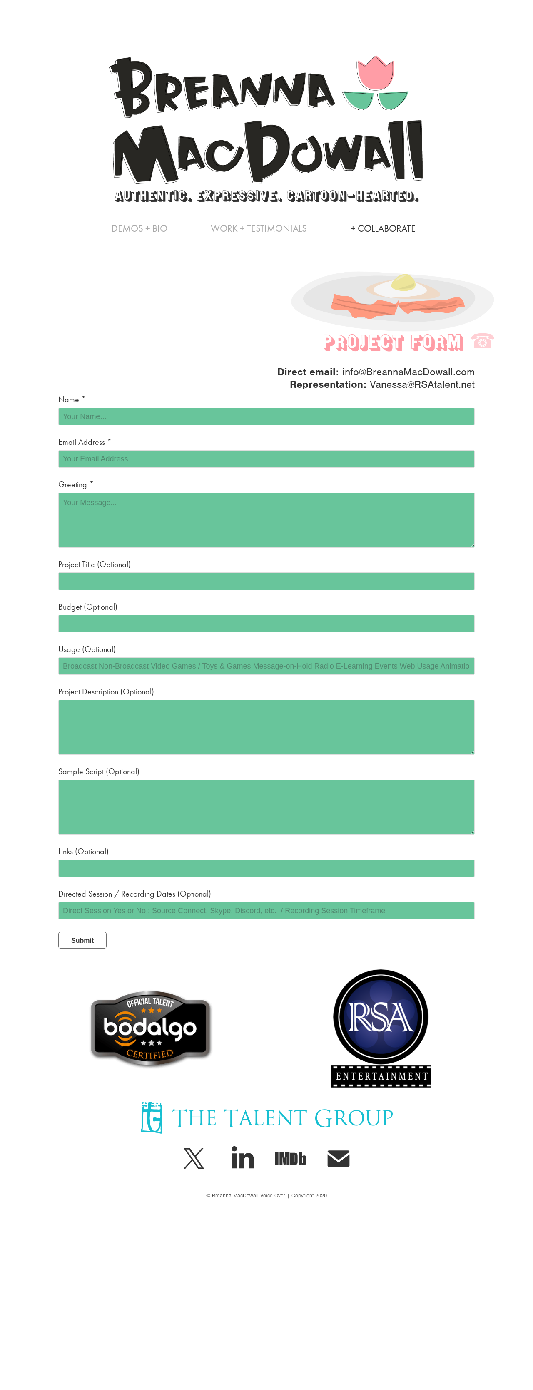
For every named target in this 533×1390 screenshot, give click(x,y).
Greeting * (76, 484)
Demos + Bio (139, 228)
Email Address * (85, 442)
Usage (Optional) (87, 649)
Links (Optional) (83, 851)
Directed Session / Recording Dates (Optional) (134, 894)
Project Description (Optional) (106, 691)
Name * (72, 399)
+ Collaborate (383, 228)
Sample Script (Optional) (98, 771)
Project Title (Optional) (94, 564)
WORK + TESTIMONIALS (259, 228)
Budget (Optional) (87, 606)
